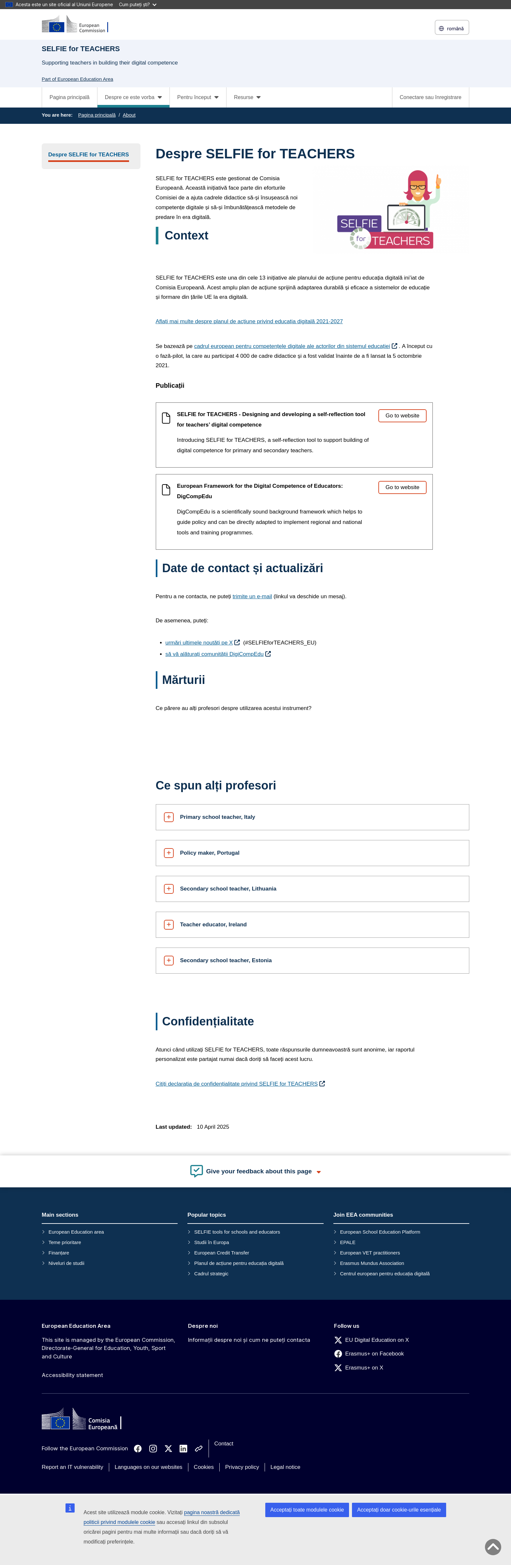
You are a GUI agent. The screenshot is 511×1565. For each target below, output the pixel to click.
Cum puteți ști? (137, 4)
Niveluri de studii (66, 1263)
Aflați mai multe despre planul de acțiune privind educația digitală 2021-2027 (249, 321)
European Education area (76, 1232)
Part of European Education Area (77, 79)
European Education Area (76, 1326)
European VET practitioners (370, 1252)
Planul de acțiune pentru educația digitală (239, 1263)
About (129, 115)
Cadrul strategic (211, 1273)
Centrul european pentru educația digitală (385, 1273)
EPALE (347, 1242)
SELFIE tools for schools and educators (237, 1232)
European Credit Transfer (221, 1252)
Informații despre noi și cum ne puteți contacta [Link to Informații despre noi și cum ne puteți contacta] (249, 1340)
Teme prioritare (65, 1242)
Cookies (204, 1467)
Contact (224, 1444)
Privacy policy (242, 1467)
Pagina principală (70, 97)
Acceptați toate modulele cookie (307, 1510)
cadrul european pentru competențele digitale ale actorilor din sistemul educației (292, 346)
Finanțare (59, 1252)
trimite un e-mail (252, 596)
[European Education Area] (79, 24)
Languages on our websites (148, 1467)
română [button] (452, 28)
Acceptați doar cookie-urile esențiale (399, 1510)
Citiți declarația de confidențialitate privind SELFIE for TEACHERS (237, 1084)
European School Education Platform (380, 1232)
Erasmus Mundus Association (372, 1263)
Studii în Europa (211, 1242)
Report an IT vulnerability (72, 1467)
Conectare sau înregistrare (430, 97)
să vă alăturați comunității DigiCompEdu (215, 654)
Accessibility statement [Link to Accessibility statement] (72, 1375)
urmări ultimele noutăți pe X (199, 643)
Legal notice (285, 1467)
